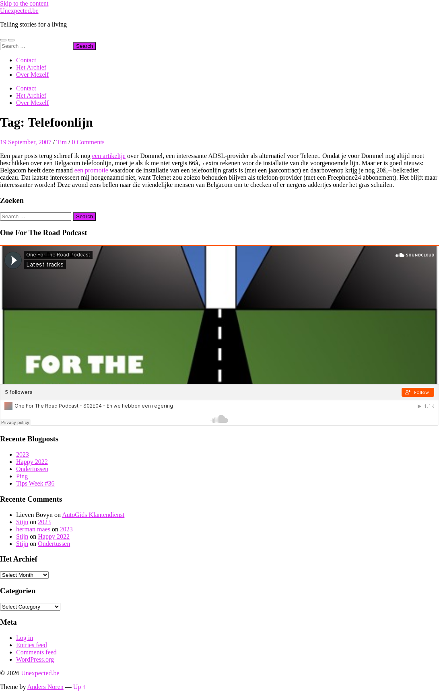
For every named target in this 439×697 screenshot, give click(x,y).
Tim (61, 142)
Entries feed (31, 645)
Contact (26, 60)
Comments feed (36, 652)
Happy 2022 (32, 461)
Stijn (22, 522)
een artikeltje (109, 155)
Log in (24, 637)
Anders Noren (45, 686)
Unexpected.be (19, 10)
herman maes (33, 529)
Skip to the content (24, 3)
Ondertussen (32, 468)
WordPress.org (35, 659)
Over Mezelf (32, 74)
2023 (22, 454)
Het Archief (31, 67)
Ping (22, 476)
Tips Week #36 (35, 483)
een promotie (91, 170)
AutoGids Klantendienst (93, 514)
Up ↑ (79, 686)
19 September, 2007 (26, 142)
